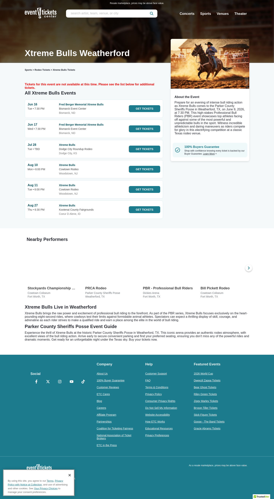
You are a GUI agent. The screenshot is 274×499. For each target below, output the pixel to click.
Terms (50, 480)
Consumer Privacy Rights (160, 401)
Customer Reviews (108, 387)
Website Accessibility (157, 414)
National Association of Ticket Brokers (114, 437)
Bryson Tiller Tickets (205, 407)
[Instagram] (60, 382)
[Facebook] (36, 382)
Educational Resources (159, 428)
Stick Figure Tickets (205, 414)
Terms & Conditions (156, 387)
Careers (101, 407)
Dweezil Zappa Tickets (207, 380)
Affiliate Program (106, 414)
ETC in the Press (107, 445)
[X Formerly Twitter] (48, 382)
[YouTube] (71, 382)
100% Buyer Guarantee (110, 380)
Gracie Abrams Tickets (207, 428)
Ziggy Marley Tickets (206, 401)
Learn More (210, 153)
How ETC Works (155, 421)
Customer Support (156, 373)
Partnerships (104, 421)
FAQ (148, 380)
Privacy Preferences (157, 435)
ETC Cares (103, 394)
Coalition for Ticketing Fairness (115, 428)
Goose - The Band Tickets (209, 421)
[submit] (151, 13)
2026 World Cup (203, 373)
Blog (99, 401)
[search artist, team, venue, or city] (111, 14)
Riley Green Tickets (205, 394)
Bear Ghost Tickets (205, 387)
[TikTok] (83, 382)
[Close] (69, 475)
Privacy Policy (153, 394)
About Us (102, 373)
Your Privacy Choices (46, 488)
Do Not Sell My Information (161, 407)
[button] (261, 495)
